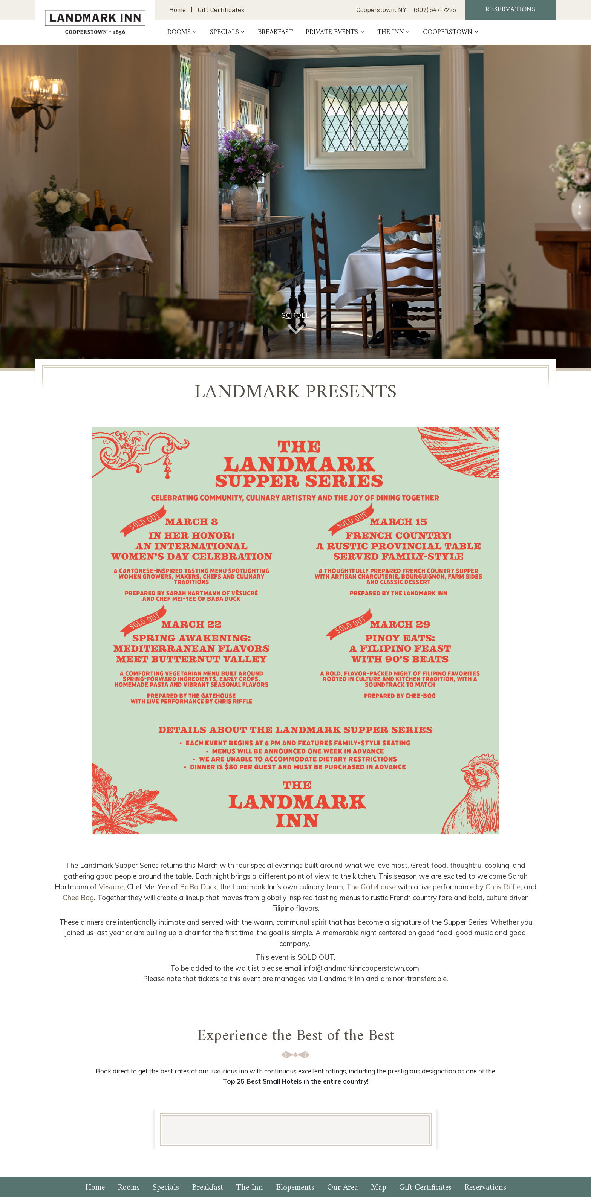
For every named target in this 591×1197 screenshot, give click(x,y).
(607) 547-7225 (435, 10)
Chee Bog (78, 897)
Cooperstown (449, 32)
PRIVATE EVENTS (334, 32)
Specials (226, 32)
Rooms (181, 32)
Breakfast (277, 32)
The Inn (392, 32)
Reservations (510, 10)
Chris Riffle (503, 886)
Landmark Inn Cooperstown (96, 22)
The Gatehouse (371, 886)
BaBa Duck (198, 886)
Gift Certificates (221, 10)
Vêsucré (111, 886)
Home (177, 10)
